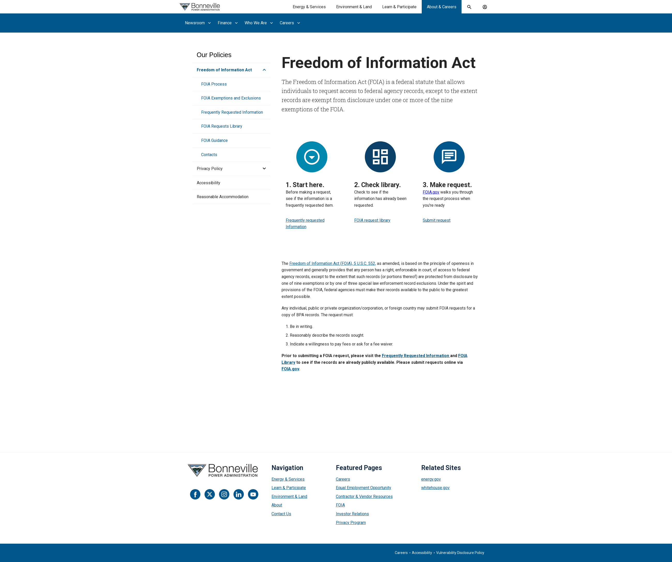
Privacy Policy (210, 168)
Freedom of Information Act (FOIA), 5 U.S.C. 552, (332, 263)
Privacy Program (351, 522)
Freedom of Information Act (224, 69)
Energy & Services (288, 479)
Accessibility (208, 182)
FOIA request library (372, 220)
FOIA (340, 505)
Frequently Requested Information (232, 112)
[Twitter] (209, 494)
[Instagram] (224, 494)
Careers (343, 479)
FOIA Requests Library (221, 126)
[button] (263, 70)
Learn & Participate (288, 487)
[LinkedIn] (238, 494)
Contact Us (281, 513)
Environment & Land (289, 496)
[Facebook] (195, 494)
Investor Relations (352, 513)
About (276, 505)
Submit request (436, 220)
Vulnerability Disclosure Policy (460, 553)
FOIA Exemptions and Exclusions (231, 98)
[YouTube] (253, 494)
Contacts (209, 154)
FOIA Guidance (214, 140)
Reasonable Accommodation (222, 196)
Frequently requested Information (305, 223)
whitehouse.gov (435, 487)
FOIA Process (214, 84)
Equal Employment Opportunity (363, 487)
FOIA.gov (431, 192)
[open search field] (469, 7)
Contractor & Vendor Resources (364, 496)
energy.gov (431, 479)
